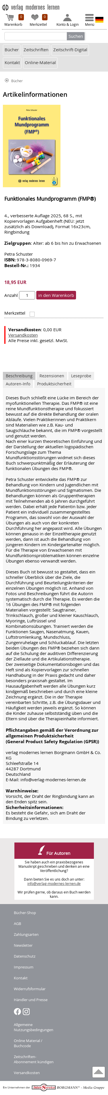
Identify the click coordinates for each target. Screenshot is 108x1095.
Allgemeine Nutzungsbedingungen (33, 1027)
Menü (89, 20)
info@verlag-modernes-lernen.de (54, 883)
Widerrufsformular (30, 988)
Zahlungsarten (26, 934)
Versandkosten (23, 335)
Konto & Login (67, 20)
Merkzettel (39, 20)
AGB (17, 923)
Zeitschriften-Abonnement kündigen (34, 1059)
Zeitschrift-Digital (70, 49)
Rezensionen (51, 375)
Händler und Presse (31, 999)
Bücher (12, 49)
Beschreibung (19, 375)
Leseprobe (81, 375)
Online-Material (40, 62)
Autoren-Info (18, 383)
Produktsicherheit (54, 383)
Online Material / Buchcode (28, 1043)
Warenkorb (14, 20)
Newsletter (23, 945)
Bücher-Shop (25, 912)
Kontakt (12, 62)
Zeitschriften (36, 49)
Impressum (23, 967)
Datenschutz (24, 956)
